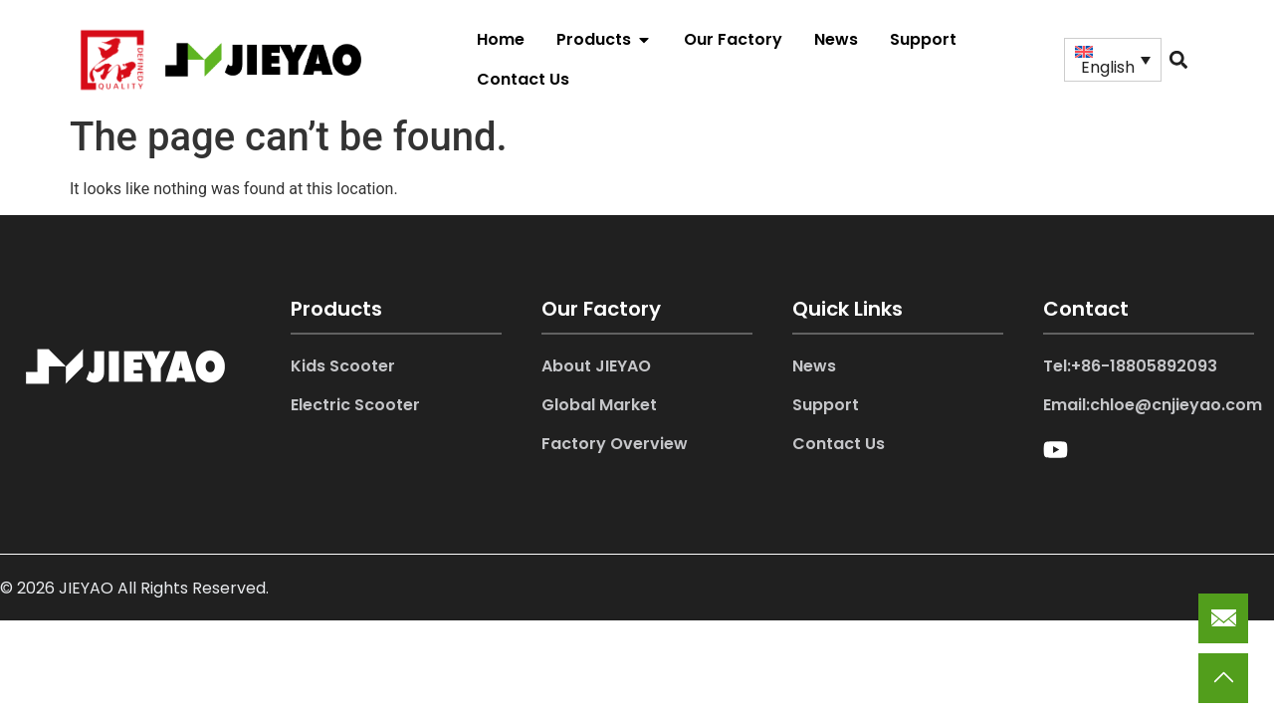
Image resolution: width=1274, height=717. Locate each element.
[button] (1178, 59)
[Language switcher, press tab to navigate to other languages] (1113, 60)
